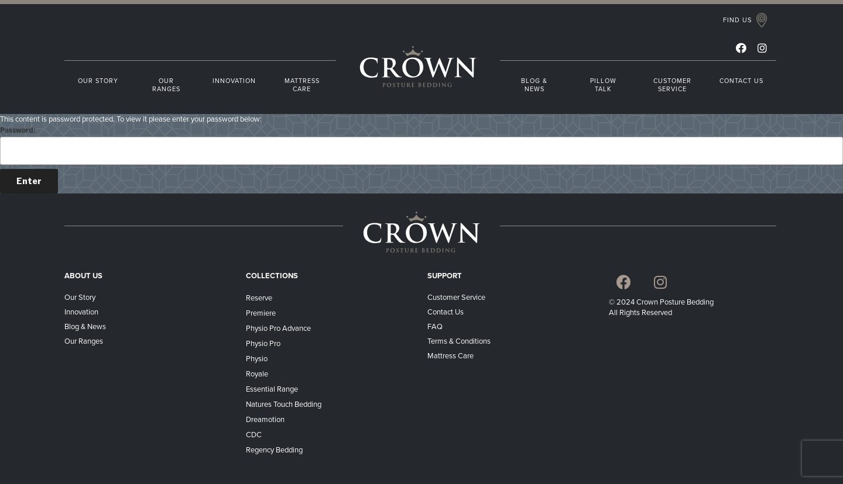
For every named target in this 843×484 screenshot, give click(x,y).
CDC (254, 435)
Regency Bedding (274, 450)
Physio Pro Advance (278, 328)
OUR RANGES (166, 85)
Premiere (261, 313)
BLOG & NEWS (534, 85)
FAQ (435, 326)
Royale (257, 374)
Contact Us (445, 312)
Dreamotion (265, 419)
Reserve (259, 298)
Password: (421, 145)
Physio (257, 359)
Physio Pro (263, 343)
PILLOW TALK (603, 85)
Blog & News (85, 326)
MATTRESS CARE (302, 85)
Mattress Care (451, 356)
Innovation (81, 312)
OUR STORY (98, 81)
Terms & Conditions (459, 341)
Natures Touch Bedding (283, 404)
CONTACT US (741, 81)
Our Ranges (83, 341)
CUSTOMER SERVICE (672, 85)
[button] (744, 20)
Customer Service (456, 297)
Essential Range (272, 389)
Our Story (79, 297)
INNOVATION (234, 81)
